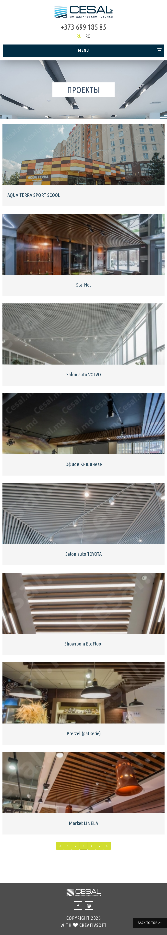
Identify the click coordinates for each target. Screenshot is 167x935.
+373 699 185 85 (83, 26)
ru (79, 36)
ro (88, 36)
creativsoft (93, 925)
